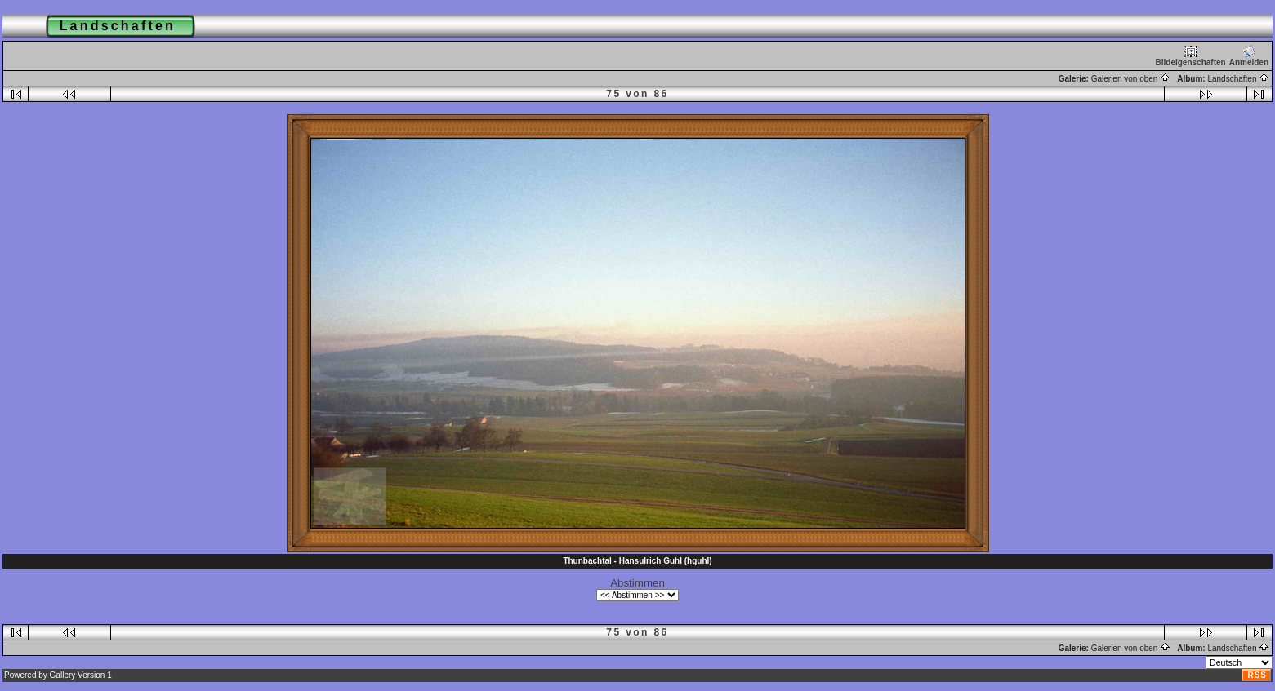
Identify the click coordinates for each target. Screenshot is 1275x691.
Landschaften (1238, 78)
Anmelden (1248, 56)
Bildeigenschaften (1191, 56)
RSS (1257, 675)
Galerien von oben (1131, 78)
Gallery (63, 675)
